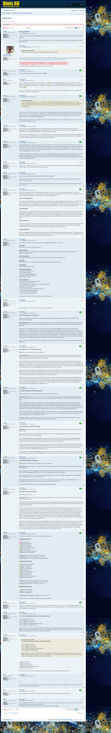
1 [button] (71, 28)
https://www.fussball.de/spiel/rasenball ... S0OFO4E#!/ (47, 59)
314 (8, 72)
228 (8, 692)
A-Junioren (7, 18)
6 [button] (79, 28)
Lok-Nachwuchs (11, 21)
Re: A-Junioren (24, 32)
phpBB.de (62, 729)
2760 (8, 57)
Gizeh (4, 79)
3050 (8, 82)
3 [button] (74, 28)
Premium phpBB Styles (60, 726)
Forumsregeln (6, 24)
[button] (67, 28)
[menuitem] (12, 10)
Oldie (4, 689)
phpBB (50, 724)
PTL (4, 69)
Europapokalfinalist (7, 54)
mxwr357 (5, 31)
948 (8, 34)
